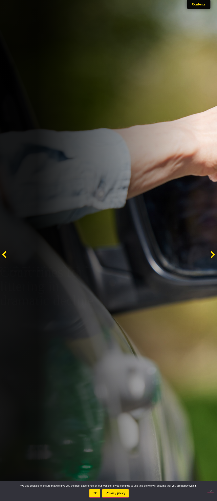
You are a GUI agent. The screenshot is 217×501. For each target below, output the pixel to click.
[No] (210, 491)
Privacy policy (116, 493)
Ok (95, 493)
